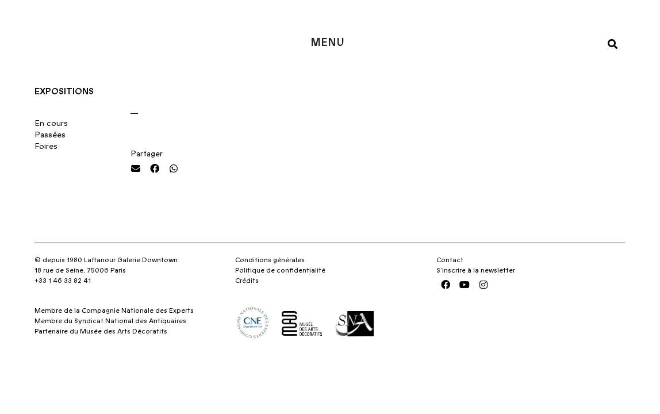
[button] (612, 43)
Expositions (64, 119)
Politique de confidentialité (280, 298)
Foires (45, 175)
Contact (449, 288)
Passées (50, 163)
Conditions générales (270, 288)
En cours (51, 152)
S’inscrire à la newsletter (475, 298)
